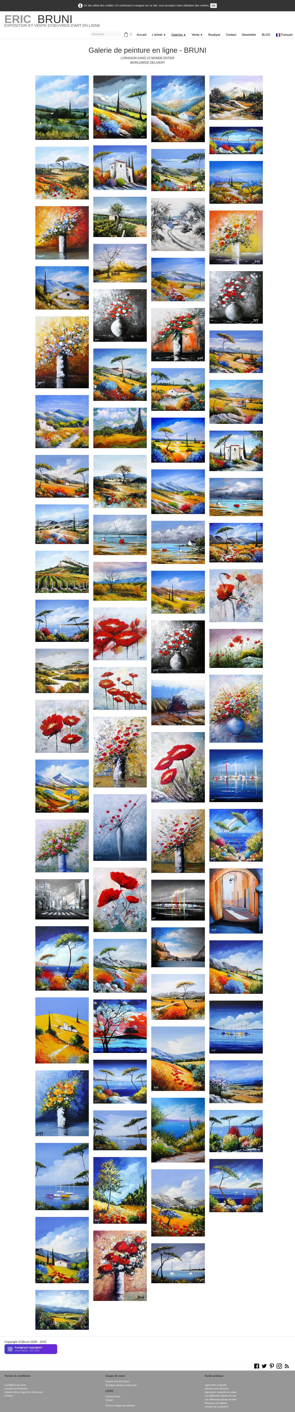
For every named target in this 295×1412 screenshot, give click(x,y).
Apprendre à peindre (216, 1385)
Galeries (178, 34)
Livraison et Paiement (16, 1388)
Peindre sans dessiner (217, 1388)
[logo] (52, 22)
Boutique (214, 34)
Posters (109, 1400)
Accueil (141, 34)
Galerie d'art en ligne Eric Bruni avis (24, 1392)
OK (213, 5)
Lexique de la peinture (216, 1406)
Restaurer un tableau (216, 1403)
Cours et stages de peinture (120, 1405)
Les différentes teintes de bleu (221, 1399)
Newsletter (249, 34)
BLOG (266, 34)
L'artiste (159, 34)
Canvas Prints (112, 1396)
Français (284, 34)
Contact (231, 34)
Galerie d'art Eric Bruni (117, 1381)
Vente (197, 34)
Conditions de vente (15, 1385)
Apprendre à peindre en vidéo (220, 1392)
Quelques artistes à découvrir (121, 1385)
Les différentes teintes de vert (220, 1395)
